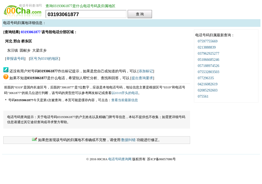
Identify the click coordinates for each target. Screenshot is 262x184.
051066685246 (208, 60)
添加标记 (146, 71)
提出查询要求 (142, 78)
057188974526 (208, 66)
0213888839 (207, 47)
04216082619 (207, 84)
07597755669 (207, 41)
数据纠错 (128, 140)
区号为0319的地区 (44, 59)
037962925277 (208, 53)
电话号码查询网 (120, 159)
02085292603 (207, 90)
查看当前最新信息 (124, 100)
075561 (203, 96)
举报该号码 (15, 59)
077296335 (206, 78)
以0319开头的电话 (125, 93)
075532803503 (208, 72)
